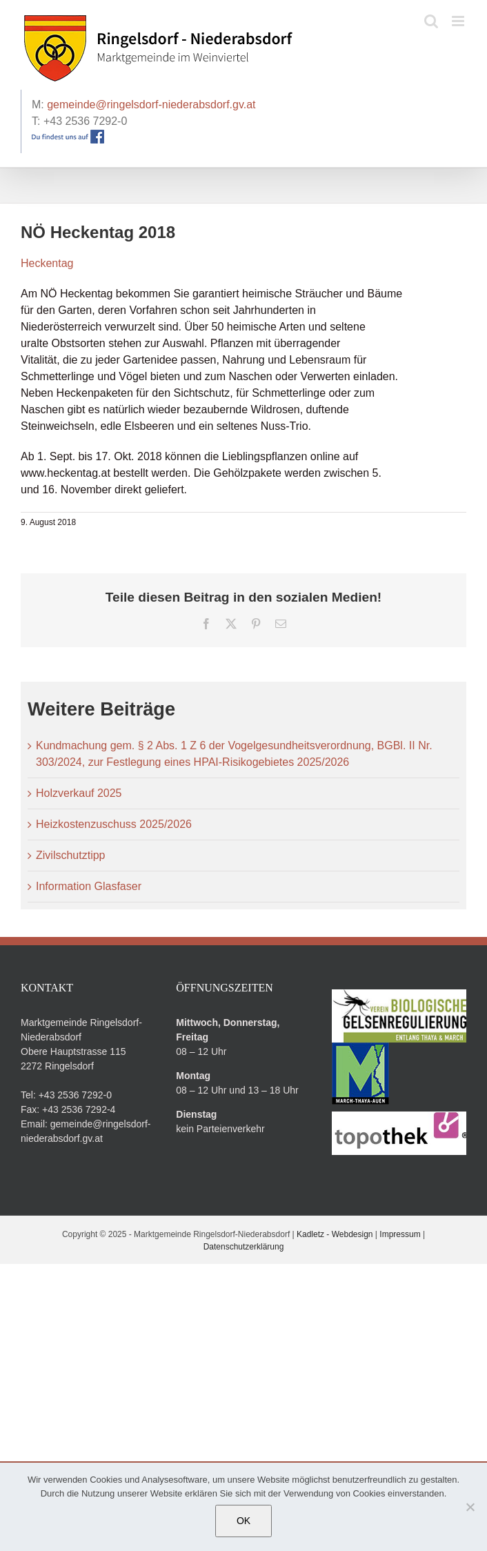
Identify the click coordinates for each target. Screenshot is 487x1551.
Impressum (399, 1234)
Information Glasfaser (88, 886)
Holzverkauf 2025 (79, 793)
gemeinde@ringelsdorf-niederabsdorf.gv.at (151, 104)
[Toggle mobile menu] (459, 21)
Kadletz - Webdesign (335, 1234)
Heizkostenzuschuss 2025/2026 (114, 824)
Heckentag (47, 263)
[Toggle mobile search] (431, 21)
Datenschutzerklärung (243, 1247)
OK (243, 1520)
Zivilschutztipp (70, 855)
